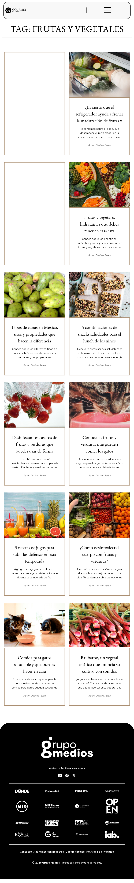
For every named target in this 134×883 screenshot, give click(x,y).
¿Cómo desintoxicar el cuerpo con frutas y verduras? (99, 554)
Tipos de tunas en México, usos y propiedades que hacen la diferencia (34, 334)
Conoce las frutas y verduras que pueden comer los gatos (99, 444)
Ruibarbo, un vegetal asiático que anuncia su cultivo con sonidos (99, 664)
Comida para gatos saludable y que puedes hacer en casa (34, 664)
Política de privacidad (100, 851)
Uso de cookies (75, 851)
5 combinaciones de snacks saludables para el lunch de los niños (99, 334)
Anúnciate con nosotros (49, 851)
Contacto (26, 851)
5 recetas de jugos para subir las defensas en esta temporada (34, 554)
